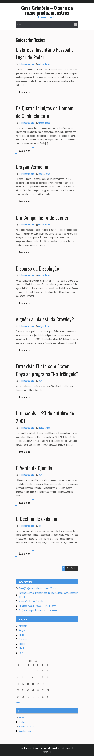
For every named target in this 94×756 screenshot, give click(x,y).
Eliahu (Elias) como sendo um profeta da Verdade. (38, 588)
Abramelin (23, 626)
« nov (18, 702)
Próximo (74, 568)
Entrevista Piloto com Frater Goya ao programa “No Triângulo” (47, 370)
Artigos (41, 64)
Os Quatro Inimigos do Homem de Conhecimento (44, 112)
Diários (41, 428)
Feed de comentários (27, 726)
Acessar (22, 717)
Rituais (22, 648)
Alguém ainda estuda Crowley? (45, 319)
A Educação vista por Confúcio (31, 601)
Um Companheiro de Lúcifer (42, 217)
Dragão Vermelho (32, 167)
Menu (19, 24)
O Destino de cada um (36, 519)
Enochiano (23, 639)
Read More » (24, 92)
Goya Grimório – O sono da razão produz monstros (47, 10)
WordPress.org (25, 731)
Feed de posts (24, 722)
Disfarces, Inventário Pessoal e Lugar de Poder (37, 606)
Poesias (41, 174)
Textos (47, 64)
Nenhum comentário (26, 64)
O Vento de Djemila (34, 468)
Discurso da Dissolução (37, 268)
